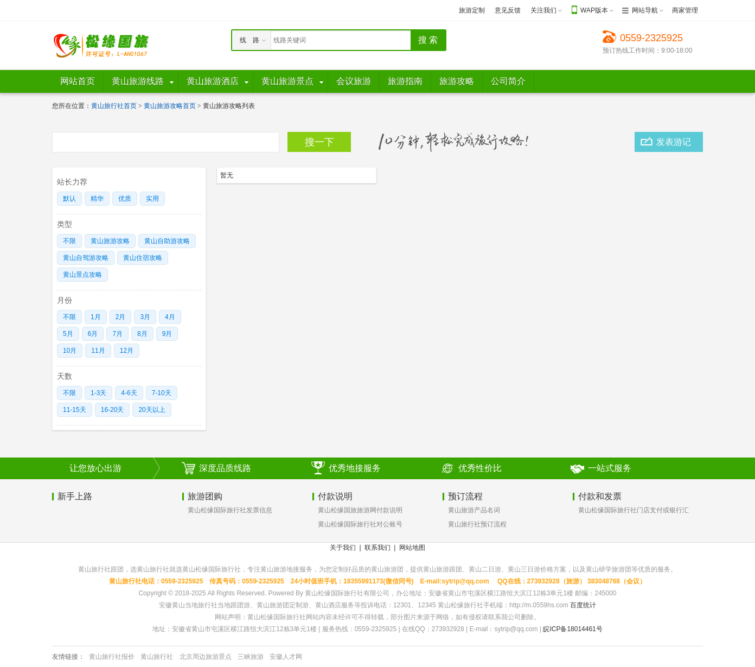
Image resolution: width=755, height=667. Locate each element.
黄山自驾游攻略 (85, 258)
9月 (167, 334)
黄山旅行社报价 (112, 656)
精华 (97, 198)
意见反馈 (508, 10)
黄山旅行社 (156, 656)
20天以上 (151, 410)
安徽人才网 (286, 656)
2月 (121, 317)
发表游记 (673, 142)
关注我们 (543, 10)
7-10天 (161, 393)
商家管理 (685, 10)
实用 (152, 198)
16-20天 (112, 410)
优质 (124, 198)
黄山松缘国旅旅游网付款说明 (360, 510)
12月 (126, 350)
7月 (117, 334)
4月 (170, 317)
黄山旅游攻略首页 (170, 106)
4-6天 (129, 393)
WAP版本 (594, 10)
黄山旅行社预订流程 (477, 524)
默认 (69, 198)
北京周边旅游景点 (206, 656)
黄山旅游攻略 (110, 241)
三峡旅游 (251, 656)
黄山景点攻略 (82, 274)
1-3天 (98, 393)
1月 (96, 317)
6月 (93, 334)
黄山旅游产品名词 (474, 510)
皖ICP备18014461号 (572, 629)
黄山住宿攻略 (142, 258)
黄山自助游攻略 (167, 241)
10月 (69, 350)
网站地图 (412, 547)
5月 (68, 334)
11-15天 (74, 410)
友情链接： (68, 656)
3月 (145, 317)
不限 (69, 241)
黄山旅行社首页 (114, 106)
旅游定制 (472, 10)
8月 (142, 334)
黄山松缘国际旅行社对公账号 (360, 524)
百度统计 (583, 605)
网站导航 (645, 10)
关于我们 (343, 547)
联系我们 (377, 547)
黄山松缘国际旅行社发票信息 (230, 510)
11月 (98, 350)
